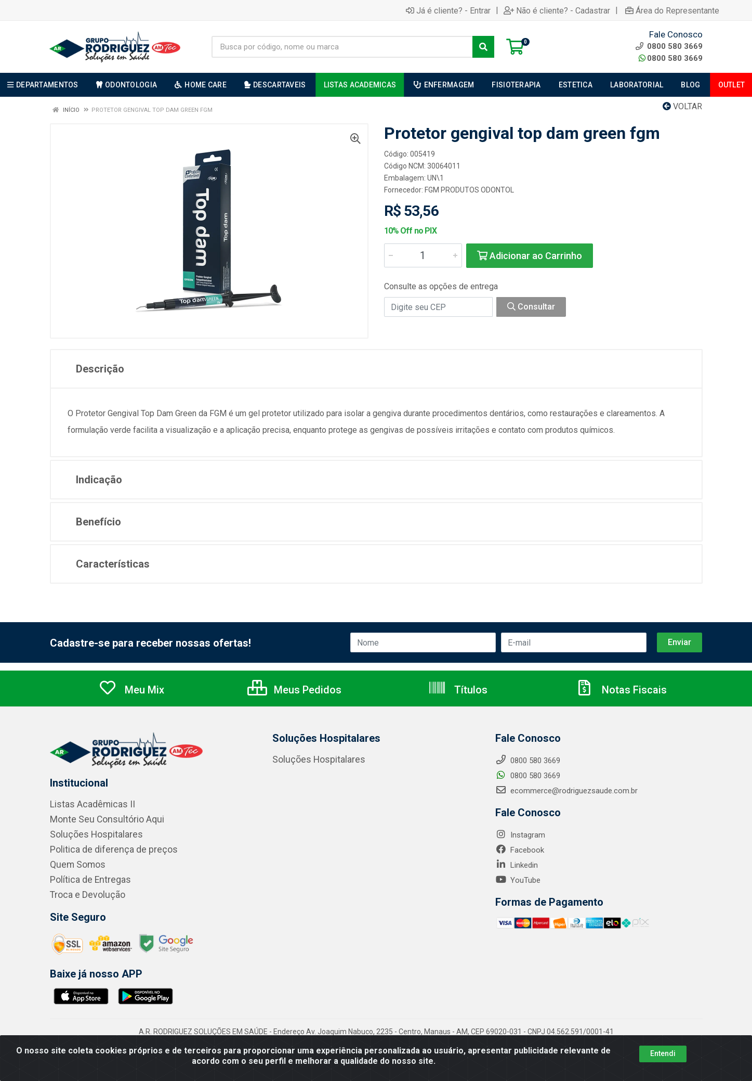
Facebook (519, 850)
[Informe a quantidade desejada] (423, 255)
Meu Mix (131, 690)
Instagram (520, 835)
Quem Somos (73, 862)
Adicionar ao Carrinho (529, 255)
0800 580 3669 (671, 58)
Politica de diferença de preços (103, 848)
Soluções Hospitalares (88, 833)
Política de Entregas (83, 877)
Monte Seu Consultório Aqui (98, 818)
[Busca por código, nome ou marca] (342, 47)
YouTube (517, 880)
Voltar (682, 106)
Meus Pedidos (294, 690)
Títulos (457, 690)
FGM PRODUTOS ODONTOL (469, 190)
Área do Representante (672, 10)
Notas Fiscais (621, 690)
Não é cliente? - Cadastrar (557, 10)
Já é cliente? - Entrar (448, 10)
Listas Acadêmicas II (86, 804)
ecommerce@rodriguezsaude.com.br (566, 790)
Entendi (663, 1053)
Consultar (531, 307)
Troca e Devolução (82, 891)
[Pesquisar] (483, 47)
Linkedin (516, 865)
